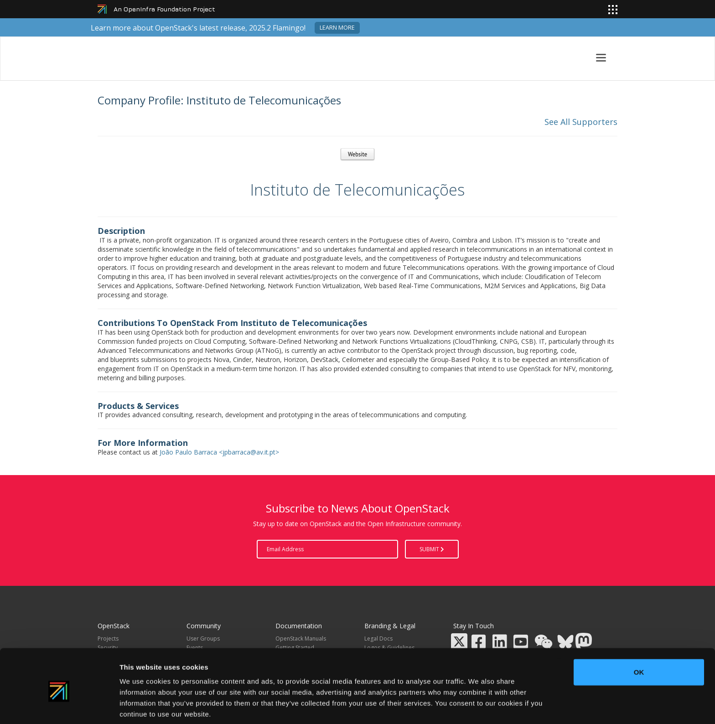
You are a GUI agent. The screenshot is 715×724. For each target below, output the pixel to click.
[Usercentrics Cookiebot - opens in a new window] (59, 706)
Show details (478, 706)
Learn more (337, 27)
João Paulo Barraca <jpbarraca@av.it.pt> (219, 452)
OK (639, 634)
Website (357, 154)
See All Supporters (580, 121)
